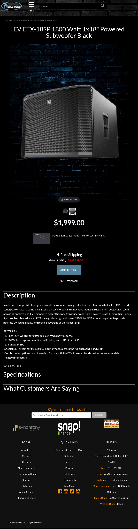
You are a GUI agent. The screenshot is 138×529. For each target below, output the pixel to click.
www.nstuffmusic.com (115, 480)
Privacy (69, 468)
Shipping (69, 456)
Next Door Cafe (26, 468)
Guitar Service (26, 492)
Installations (26, 486)
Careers (26, 462)
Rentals (26, 480)
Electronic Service (26, 498)
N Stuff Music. (19, 523)
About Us (26, 450)
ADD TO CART (69, 270)
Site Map (69, 486)
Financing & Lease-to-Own (69, 450)
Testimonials (69, 480)
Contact (26, 456)
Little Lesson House (26, 474)
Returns (69, 462)
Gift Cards (69, 474)
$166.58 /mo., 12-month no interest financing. (69, 239)
